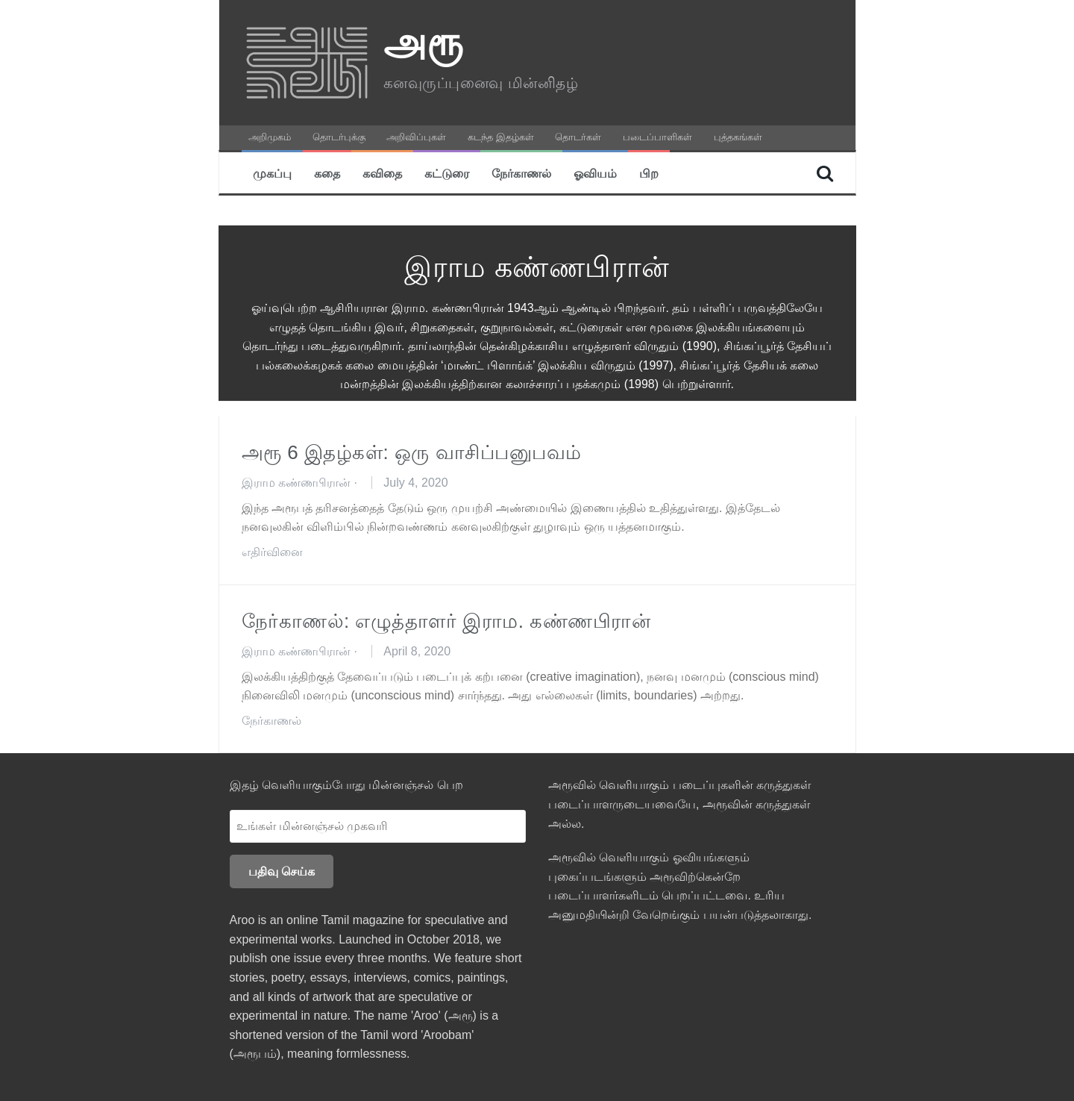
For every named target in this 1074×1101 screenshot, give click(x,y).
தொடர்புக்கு (339, 137)
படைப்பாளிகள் (657, 137)
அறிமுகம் (269, 137)
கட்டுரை (446, 172)
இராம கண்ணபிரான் (296, 482)
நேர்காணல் (521, 172)
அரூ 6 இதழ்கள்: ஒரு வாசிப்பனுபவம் (412, 452)
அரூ (423, 41)
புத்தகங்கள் (738, 137)
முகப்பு (272, 172)
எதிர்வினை (272, 552)
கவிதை (382, 172)
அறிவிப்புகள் (416, 137)
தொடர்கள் (578, 137)
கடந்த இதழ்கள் (501, 137)
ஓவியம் (595, 172)
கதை (327, 172)
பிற (649, 172)
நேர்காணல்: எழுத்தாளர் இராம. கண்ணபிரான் (446, 621)
